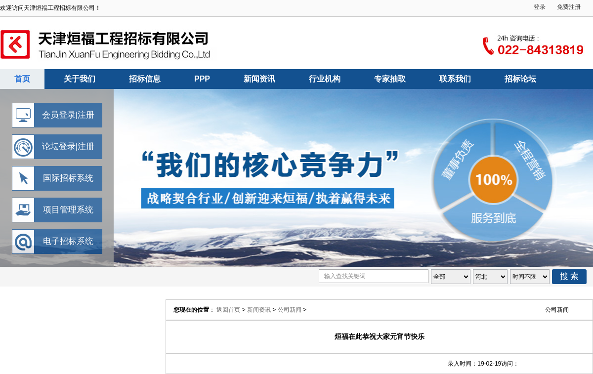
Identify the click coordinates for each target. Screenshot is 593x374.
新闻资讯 (259, 79)
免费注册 (569, 6)
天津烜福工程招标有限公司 (296, 178)
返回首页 (228, 309)
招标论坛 (520, 79)
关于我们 (79, 79)
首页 (22, 79)
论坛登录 (59, 146)
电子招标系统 (68, 241)
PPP (202, 79)
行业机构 (324, 79)
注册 (86, 115)
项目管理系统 (68, 209)
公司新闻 (289, 309)
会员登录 (59, 115)
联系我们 (455, 79)
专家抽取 (390, 79)
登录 (540, 6)
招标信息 (145, 79)
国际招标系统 (68, 178)
